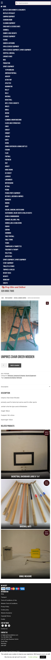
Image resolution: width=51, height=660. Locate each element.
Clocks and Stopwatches (12, 123)
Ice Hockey (8, 173)
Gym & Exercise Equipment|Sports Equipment (17, 50)
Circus (7, 116)
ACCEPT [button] (43, 657)
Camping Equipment (9, 16)
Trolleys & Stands (8, 266)
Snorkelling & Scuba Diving (13, 223)
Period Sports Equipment (12, 193)
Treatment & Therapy (11, 250)
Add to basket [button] (46, 433)
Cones (7, 126)
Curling (7, 136)
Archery (7, 76)
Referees (19, 377)
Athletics (8, 83)
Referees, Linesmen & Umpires (14, 196)
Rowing (7, 203)
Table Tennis (9, 240)
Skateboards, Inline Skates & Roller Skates (18, 213)
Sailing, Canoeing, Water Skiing (14, 210)
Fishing (5, 40)
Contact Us (4, 629)
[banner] (25, 290)
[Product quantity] (4, 365)
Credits (5, 283)
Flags (6, 153)
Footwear (8, 160)
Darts (7, 140)
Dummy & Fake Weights (10, 33)
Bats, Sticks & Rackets (12, 103)
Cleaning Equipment (9, 23)
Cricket (7, 130)
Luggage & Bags (7, 56)
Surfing (7, 230)
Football (8, 156)
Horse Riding (9, 170)
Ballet (7, 90)
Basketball (8, 100)
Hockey (7, 166)
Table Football (9, 236)
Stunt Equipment (8, 263)
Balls (6, 93)
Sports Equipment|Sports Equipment (14, 260)
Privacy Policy (5, 606)
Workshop (6, 280)
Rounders (8, 200)
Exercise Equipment (9, 36)
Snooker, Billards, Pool (12, 220)
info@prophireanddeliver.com (9, 635)
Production (6, 63)
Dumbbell (6, 30)
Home (4, 6)
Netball (7, 186)
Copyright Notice (6, 616)
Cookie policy (5, 610)
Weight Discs (7, 273)
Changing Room (7, 20)
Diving (7, 143)
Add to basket (14, 365)
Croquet (7, 133)
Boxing (7, 113)
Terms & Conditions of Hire (9, 600)
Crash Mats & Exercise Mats (11, 26)
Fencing (7, 150)
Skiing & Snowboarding (12, 216)
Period (7, 190)
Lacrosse (8, 176)
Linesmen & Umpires (10, 377)
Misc (4, 60)
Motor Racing (9, 183)
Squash (7, 226)
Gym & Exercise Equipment (11, 46)
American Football (11, 73)
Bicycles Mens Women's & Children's (14, 10)
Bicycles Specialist (9, 13)
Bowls (7, 110)
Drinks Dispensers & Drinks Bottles (16, 146)
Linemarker (8, 180)
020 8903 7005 (7, 290)
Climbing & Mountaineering (13, 120)
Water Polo (8, 256)
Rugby (7, 206)
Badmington (8, 86)
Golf (6, 163)
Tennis (7, 243)
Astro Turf (8, 80)
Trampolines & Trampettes (13, 246)
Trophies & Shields (9, 270)
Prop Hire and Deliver (15, 287)
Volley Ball (8, 253)
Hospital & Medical (9, 53)
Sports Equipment (8, 66)
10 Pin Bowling (9, 70)
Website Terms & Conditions (9, 603)
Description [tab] (4, 387)
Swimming (8, 233)
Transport (4, 597)
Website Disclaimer (6, 613)
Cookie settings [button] (33, 657)
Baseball (8, 96)
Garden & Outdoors (9, 43)
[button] (47, 303)
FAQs (2, 594)
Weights (5, 276)
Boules (7, 106)
